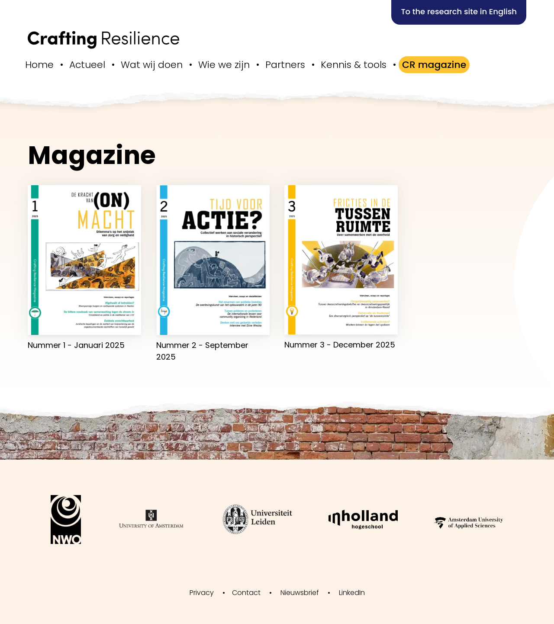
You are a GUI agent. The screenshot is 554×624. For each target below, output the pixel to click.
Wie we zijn (224, 64)
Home (39, 64)
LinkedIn (352, 593)
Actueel (87, 64)
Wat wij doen (152, 64)
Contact (246, 593)
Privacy (202, 593)
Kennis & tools (354, 64)
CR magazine (434, 64)
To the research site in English (459, 11)
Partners (285, 64)
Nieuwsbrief (299, 593)
